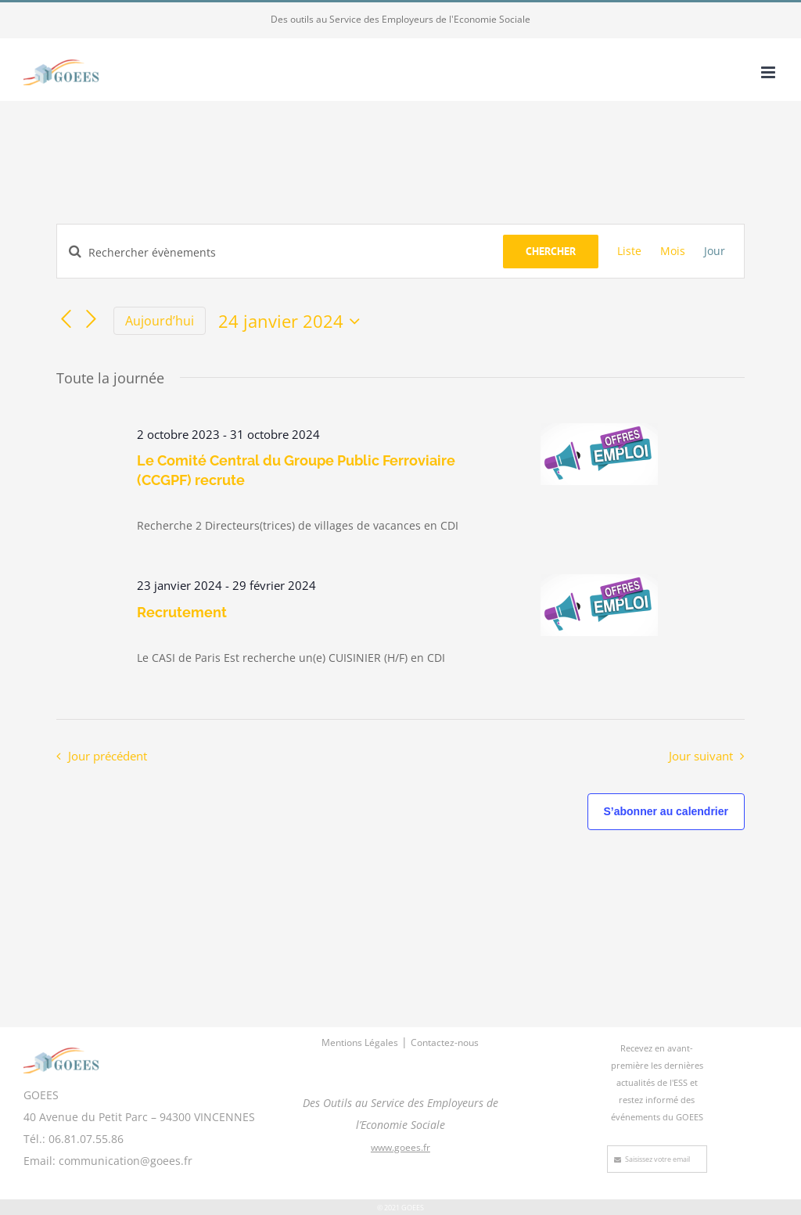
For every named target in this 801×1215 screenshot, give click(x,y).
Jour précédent (107, 756)
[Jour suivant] (91, 319)
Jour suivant (701, 756)
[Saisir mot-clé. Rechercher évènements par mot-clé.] (280, 252)
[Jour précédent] (65, 319)
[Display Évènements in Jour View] (714, 251)
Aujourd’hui (159, 320)
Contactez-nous (445, 1042)
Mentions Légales (359, 1042)
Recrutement (182, 612)
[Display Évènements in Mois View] (672, 251)
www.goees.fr (400, 1147)
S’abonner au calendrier (666, 811)
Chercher (551, 251)
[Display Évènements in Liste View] (629, 251)
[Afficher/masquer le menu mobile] (769, 72)
